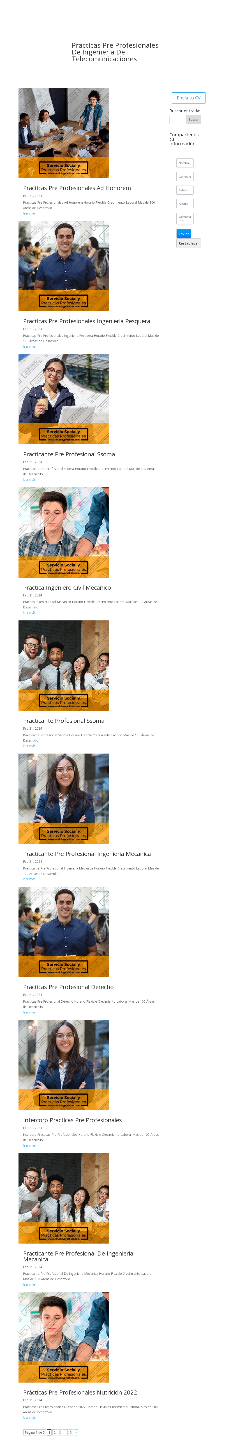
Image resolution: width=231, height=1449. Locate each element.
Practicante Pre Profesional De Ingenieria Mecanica (78, 1256)
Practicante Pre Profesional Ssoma (69, 454)
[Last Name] (185, 162)
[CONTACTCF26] (185, 218)
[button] (183, 233)
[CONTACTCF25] (185, 203)
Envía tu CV (189, 98)
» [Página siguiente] (76, 1432)
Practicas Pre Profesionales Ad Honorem (77, 188)
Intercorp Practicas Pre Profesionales (72, 1120)
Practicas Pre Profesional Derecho (68, 987)
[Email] (185, 176)
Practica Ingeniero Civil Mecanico (67, 587)
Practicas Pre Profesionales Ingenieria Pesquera (86, 321)
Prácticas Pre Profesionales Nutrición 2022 (80, 1392)
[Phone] (185, 190)
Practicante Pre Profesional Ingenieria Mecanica (87, 854)
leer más (29, 213)
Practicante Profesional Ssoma (63, 720)
